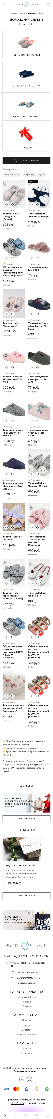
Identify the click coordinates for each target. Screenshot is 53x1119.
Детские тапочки (26, 116)
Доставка (26, 1029)
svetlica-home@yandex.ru (28, 972)
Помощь (26, 1020)
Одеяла (26, 1006)
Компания (26, 1043)
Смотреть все (26, 818)
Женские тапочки (26, 55)
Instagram (29, 1079)
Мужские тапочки (26, 85)
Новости (26, 1048)
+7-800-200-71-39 (27, 978)
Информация (26, 1015)
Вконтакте (22, 1079)
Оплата (26, 1025)
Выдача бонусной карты (20, 865)
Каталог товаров (26, 992)
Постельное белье (26, 997)
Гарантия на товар (26, 1034)
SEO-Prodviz (17, 1103)
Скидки (26, 147)
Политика (26, 1053)
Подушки (26, 1001)
